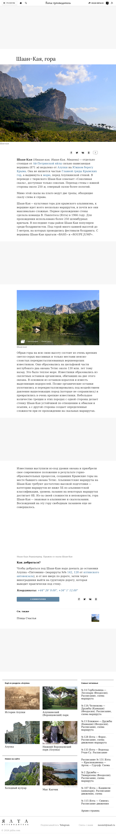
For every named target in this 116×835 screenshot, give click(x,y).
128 (76, 572)
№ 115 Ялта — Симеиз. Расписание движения (95, 802)
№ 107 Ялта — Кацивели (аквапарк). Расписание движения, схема (95, 791)
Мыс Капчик (50, 789)
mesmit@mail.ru (106, 825)
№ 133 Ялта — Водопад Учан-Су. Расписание (95, 751)
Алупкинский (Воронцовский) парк (56, 713)
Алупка (9, 746)
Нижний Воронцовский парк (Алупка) (57, 748)
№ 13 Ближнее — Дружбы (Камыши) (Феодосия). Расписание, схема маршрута (96, 725)
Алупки (62, 167)
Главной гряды (72, 171)
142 (69, 572)
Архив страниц (90, 810)
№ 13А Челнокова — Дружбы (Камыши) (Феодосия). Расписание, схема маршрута (96, 710)
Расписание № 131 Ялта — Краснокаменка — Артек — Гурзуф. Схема (96, 762)
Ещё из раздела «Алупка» (17, 683)
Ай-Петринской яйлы (47, 163)
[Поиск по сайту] (26, 3)
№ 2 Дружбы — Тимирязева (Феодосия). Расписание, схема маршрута (96, 776)
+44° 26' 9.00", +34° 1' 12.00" (58, 590)
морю (47, 175)
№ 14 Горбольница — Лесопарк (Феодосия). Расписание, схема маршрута (94, 694)
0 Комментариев (38, 599)
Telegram (64, 825)
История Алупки (15, 712)
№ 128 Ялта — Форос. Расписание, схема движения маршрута (94, 740)
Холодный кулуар (15, 788)
